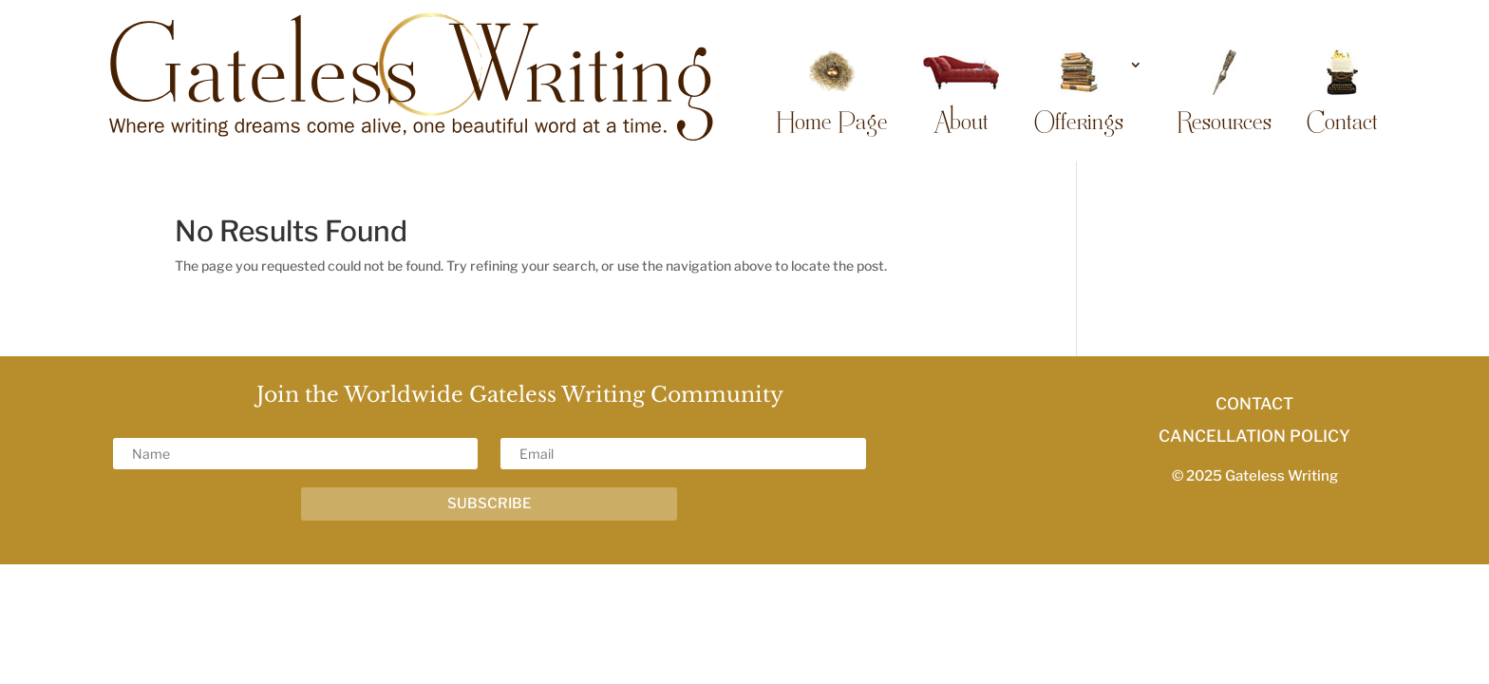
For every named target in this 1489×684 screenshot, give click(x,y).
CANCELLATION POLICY (1254, 436)
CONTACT (1254, 403)
